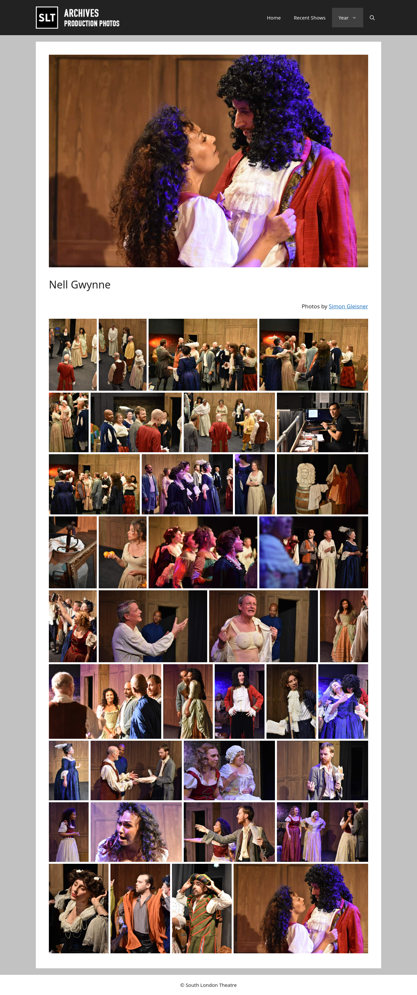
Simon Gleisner (348, 306)
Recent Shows (309, 17)
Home (274, 17)
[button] (372, 17)
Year (350, 17)
